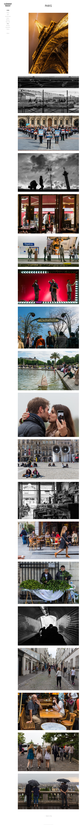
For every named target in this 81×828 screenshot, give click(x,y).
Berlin (8, 18)
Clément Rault (8, 5)
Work (8, 10)
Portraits (8, 25)
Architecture (8, 16)
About (8, 33)
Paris (8, 23)
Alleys (8, 12)
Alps (8, 14)
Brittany (8, 20)
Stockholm (8, 27)
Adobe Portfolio (50, 824)
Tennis (8, 29)
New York (8, 21)
